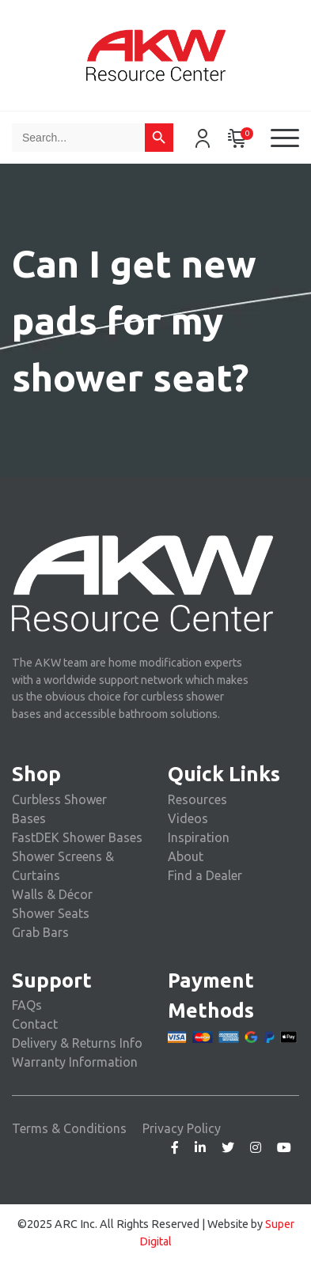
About (185, 856)
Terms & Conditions (69, 1128)
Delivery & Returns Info (77, 1043)
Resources (197, 799)
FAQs (27, 1005)
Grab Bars (40, 932)
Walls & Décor (52, 894)
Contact (35, 1024)
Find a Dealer (205, 875)
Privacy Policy (181, 1128)
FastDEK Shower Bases (77, 837)
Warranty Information (75, 1062)
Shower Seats (50, 913)
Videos (188, 818)
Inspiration (198, 837)
